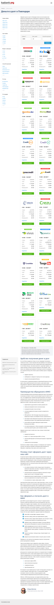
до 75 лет (4, 58)
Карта (3, 66)
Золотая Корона (5, 71)
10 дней (4, 39)
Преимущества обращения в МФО (8, 365)
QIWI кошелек (5, 73)
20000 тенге (4, 24)
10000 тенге (4, 22)
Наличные (4, 68)
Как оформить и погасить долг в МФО (9, 372)
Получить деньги (28, 72)
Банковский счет (6, 69)
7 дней (3, 37)
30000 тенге (4, 26)
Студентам (4, 85)
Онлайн (4, 83)
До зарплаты (5, 81)
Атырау (3, 103)
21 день (4, 42)
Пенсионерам (5, 86)
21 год (3, 56)
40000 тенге (4, 27)
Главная (3, 8)
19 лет (3, 52)
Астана (3, 101)
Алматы (4, 100)
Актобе (3, 98)
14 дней (4, 41)
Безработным (5, 88)
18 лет (3, 51)
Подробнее (24, 69)
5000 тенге (4, 20)
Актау (3, 96)
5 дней (3, 35)
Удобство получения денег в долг (9, 362)
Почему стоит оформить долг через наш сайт (8, 369)
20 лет (3, 54)
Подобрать (48, 42)
